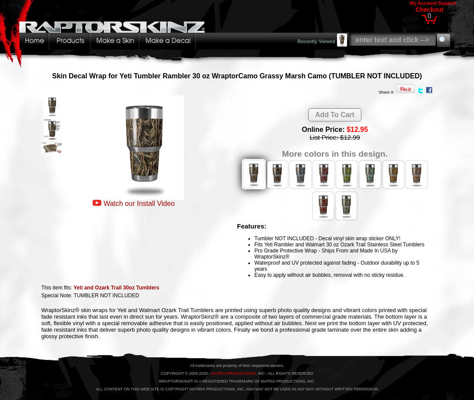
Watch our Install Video (139, 203)
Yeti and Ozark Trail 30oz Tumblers (116, 288)
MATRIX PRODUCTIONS (233, 373)
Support (447, 3)
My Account (423, 3)
